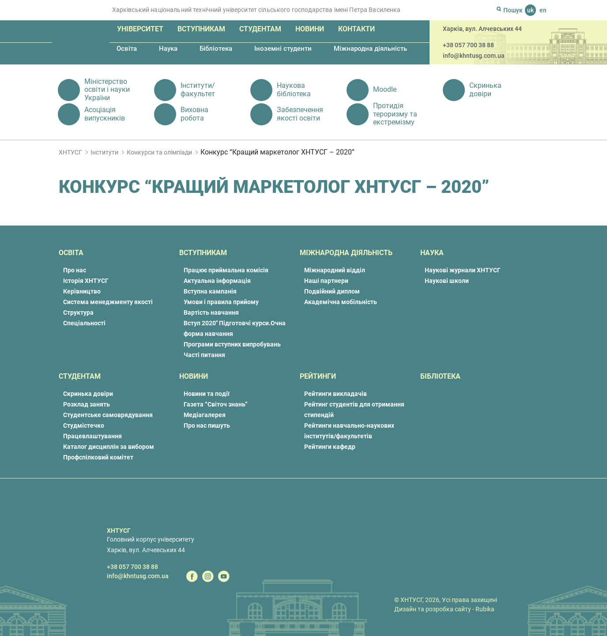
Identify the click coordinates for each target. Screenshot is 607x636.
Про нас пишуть (207, 425)
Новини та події (207, 393)
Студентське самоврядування (108, 414)
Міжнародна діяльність (370, 49)
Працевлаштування (92, 436)
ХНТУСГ (70, 152)
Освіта (127, 49)
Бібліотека (216, 49)
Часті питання (204, 354)
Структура (78, 312)
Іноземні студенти (283, 49)
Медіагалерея (205, 414)
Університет (140, 29)
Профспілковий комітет (98, 457)
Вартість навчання (211, 312)
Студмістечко (83, 425)
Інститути (104, 152)
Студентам (260, 29)
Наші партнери (326, 280)
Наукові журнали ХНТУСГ (463, 270)
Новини (309, 29)
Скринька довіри (88, 393)
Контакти (356, 29)
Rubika (484, 609)
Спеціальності (84, 323)
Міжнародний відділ (334, 270)
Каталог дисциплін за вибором (108, 446)
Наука (168, 49)
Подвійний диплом (332, 291)
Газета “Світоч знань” (216, 404)
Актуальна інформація (217, 280)
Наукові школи (447, 280)
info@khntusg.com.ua (474, 55)
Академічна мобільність (340, 301)
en (543, 10)
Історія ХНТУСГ (86, 280)
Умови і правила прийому (221, 301)
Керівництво (82, 291)
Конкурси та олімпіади (159, 152)
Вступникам (201, 29)
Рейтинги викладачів (335, 393)
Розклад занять (86, 404)
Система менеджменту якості (108, 301)
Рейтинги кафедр (329, 446)
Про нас (74, 270)
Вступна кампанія (210, 291)
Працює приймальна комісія (226, 270)
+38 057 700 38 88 (468, 45)
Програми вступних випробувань (232, 344)
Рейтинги (318, 376)
